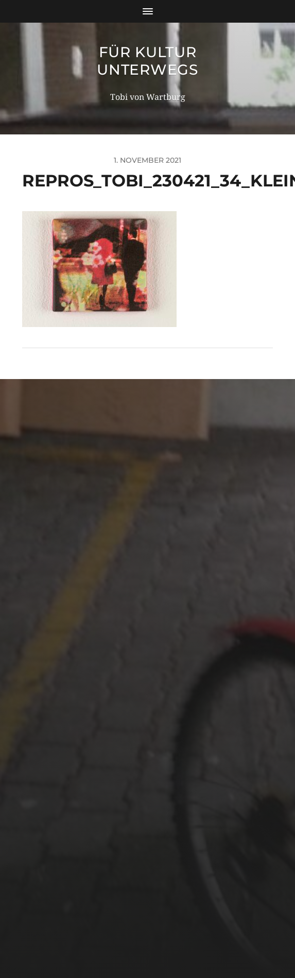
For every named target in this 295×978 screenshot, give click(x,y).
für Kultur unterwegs (147, 60)
